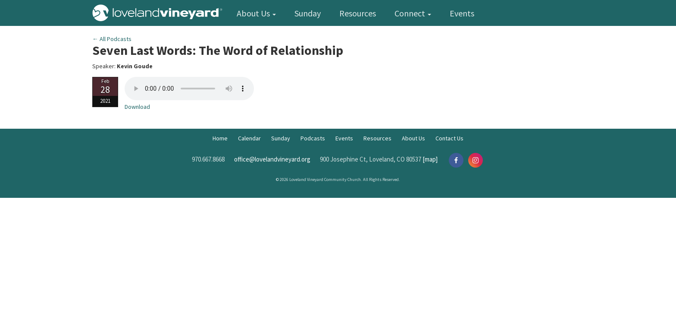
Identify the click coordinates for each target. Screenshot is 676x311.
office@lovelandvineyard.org (272, 159)
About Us (256, 13)
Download (137, 107)
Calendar (249, 138)
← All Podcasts (111, 39)
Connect (412, 13)
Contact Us (449, 138)
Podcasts (312, 138)
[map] (430, 159)
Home (220, 138)
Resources (357, 13)
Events (462, 13)
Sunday (307, 13)
